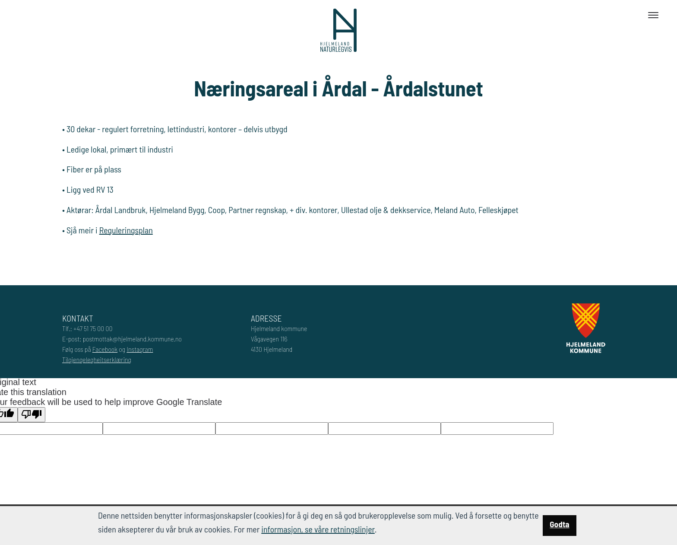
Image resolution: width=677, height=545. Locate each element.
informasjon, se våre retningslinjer (318, 529)
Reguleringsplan (126, 230)
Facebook (104, 349)
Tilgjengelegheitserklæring (96, 359)
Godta (559, 524)
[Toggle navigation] (653, 15)
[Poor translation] (31, 414)
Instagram (140, 349)
